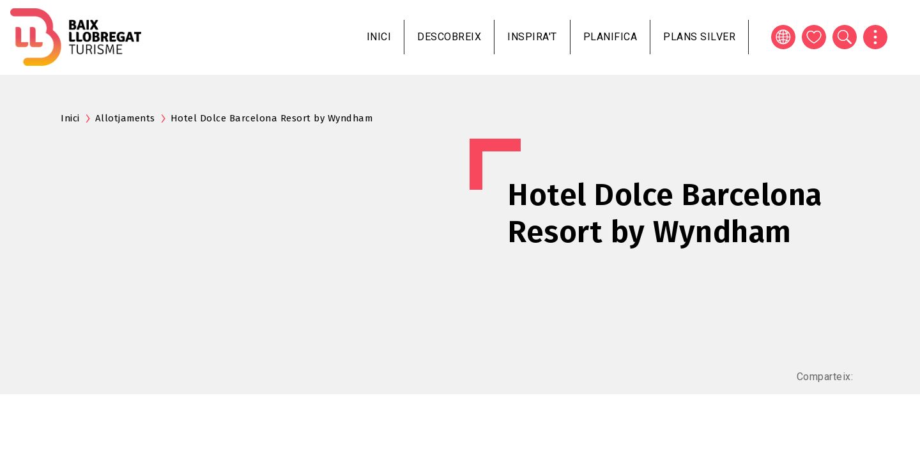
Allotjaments (125, 118)
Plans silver (699, 37)
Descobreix (449, 37)
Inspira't (532, 37)
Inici (379, 37)
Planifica (610, 37)
